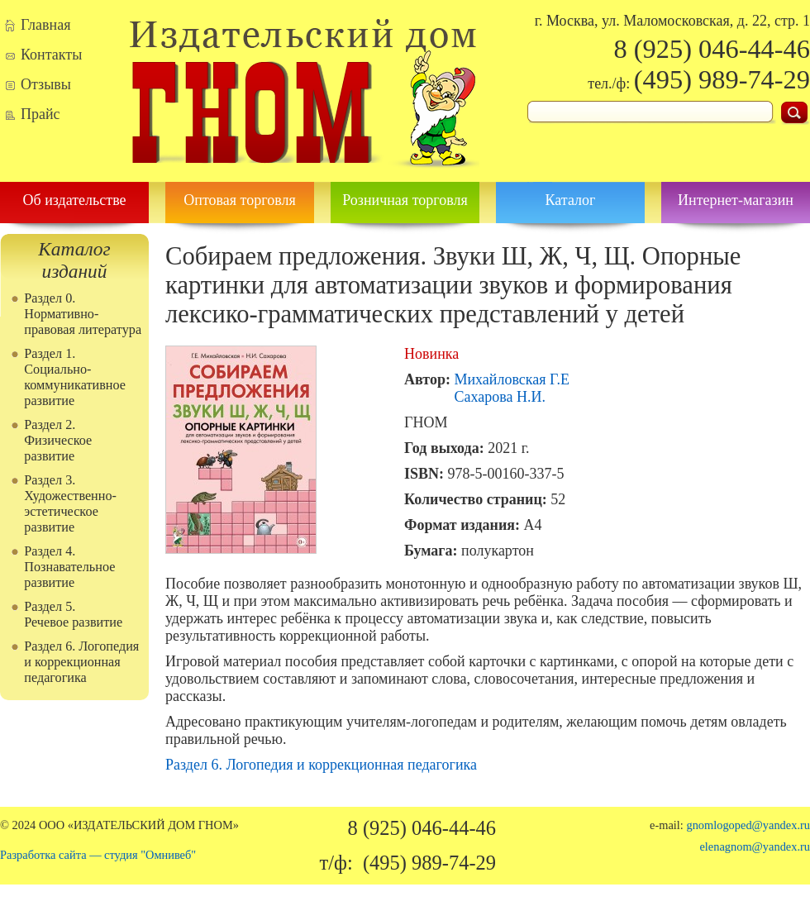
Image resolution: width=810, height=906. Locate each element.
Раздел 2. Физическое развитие (58, 440)
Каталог (571, 200)
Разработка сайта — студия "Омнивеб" (98, 854)
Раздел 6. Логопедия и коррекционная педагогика (81, 662)
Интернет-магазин (735, 200)
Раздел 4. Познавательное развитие (69, 567)
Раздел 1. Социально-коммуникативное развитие (75, 377)
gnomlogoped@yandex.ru (748, 825)
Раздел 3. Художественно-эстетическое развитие (70, 504)
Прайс (40, 114)
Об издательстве (74, 200)
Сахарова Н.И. (500, 397)
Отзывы (46, 84)
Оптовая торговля (239, 200)
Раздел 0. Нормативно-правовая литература (82, 314)
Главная (45, 25)
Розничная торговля (404, 200)
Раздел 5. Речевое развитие (73, 614)
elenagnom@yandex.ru (754, 846)
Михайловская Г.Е (511, 379)
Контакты (51, 54)
